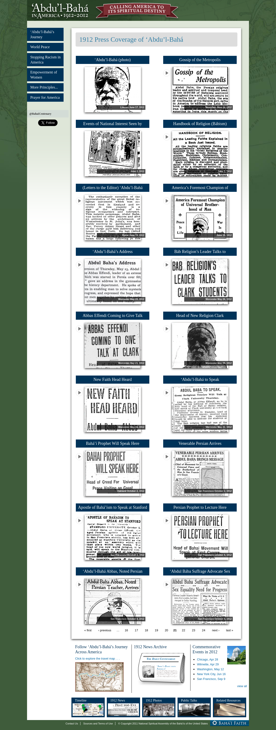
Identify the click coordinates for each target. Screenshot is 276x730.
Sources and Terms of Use (98, 723)
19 (156, 630)
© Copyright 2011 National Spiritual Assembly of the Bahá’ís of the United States (163, 723)
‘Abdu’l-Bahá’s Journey (42, 34)
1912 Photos (154, 700)
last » (229, 630)
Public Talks (189, 700)
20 (166, 630)
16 (126, 630)
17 (136, 630)
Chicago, (207, 659)
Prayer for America (45, 97)
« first (88, 630)
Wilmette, (208, 664)
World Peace (40, 47)
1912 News (117, 700)
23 (193, 630)
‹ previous (104, 630)
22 (183, 630)
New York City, (211, 674)
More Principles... (44, 87)
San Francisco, (211, 679)
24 (203, 630)
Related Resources (228, 700)
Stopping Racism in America (45, 59)
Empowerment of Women (43, 74)
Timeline (80, 700)
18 (146, 630)
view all (242, 686)
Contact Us (72, 723)
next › (215, 630)
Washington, (210, 669)
